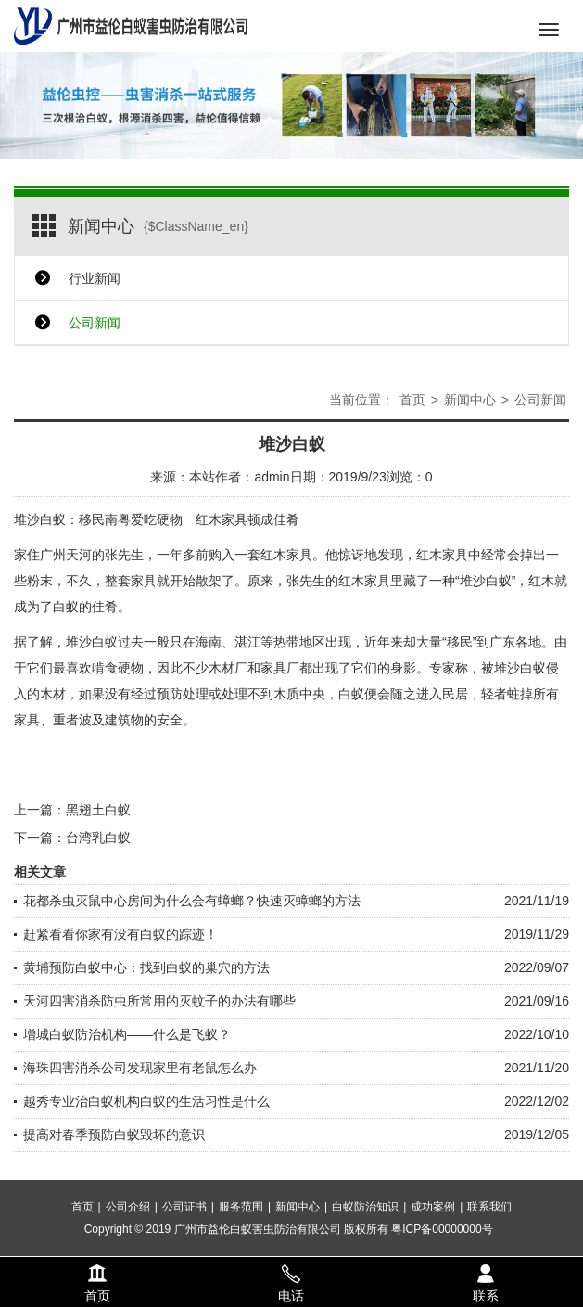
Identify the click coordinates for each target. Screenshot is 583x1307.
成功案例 (433, 1241)
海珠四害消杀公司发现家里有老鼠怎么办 (140, 1067)
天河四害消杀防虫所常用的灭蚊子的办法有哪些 (159, 1000)
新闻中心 (470, 399)
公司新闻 (94, 322)
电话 (290, 1271)
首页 (412, 399)
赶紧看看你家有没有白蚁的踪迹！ (120, 934)
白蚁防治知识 (365, 1241)
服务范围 (241, 1241)
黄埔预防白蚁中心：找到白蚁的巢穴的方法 (146, 967)
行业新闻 (94, 278)
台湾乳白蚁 (98, 837)
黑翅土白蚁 (98, 809)
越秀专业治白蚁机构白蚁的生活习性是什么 (146, 1101)
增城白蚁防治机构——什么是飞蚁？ (127, 1034)
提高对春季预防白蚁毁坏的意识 (114, 1134)
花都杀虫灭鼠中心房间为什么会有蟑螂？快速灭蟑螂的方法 (192, 900)
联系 (485, 1271)
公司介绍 (128, 1241)
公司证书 (184, 1241)
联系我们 (489, 1241)
